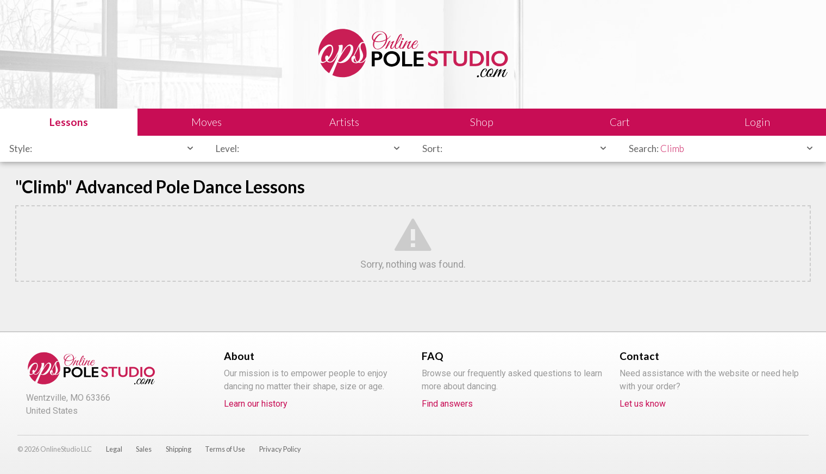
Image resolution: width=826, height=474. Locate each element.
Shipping (178, 449)
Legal (114, 449)
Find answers (447, 404)
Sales (144, 449)
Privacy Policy (280, 449)
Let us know (643, 404)
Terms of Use (225, 449)
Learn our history (255, 404)
